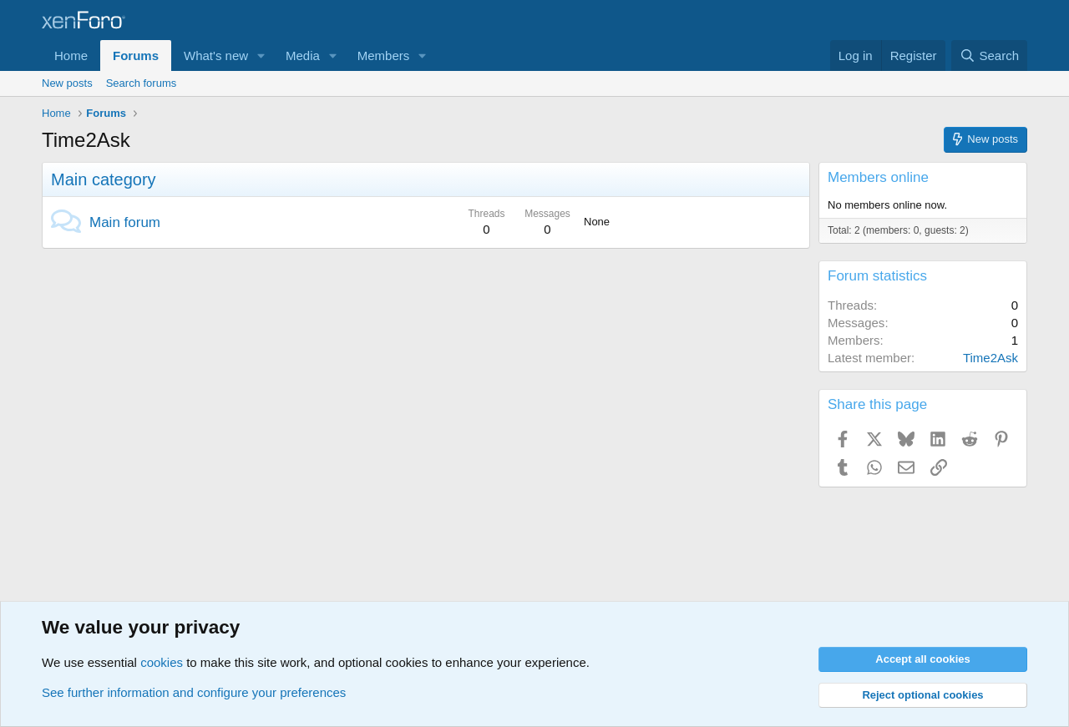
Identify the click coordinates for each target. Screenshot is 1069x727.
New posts (67, 83)
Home (71, 55)
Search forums (141, 83)
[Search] (989, 55)
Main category (103, 179)
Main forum (124, 222)
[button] (261, 55)
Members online (878, 177)
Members (383, 55)
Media (303, 55)
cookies (161, 662)
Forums (136, 55)
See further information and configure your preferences (194, 692)
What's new (216, 55)
